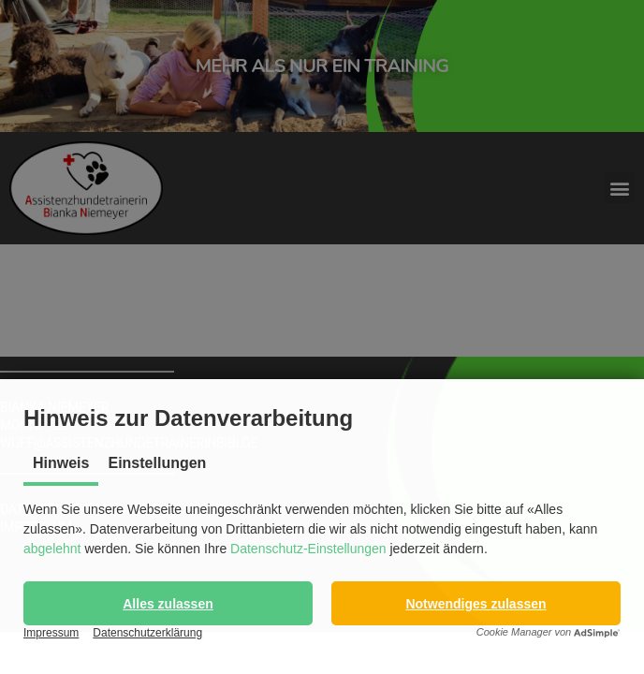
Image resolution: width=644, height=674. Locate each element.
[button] (168, 603)
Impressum (51, 632)
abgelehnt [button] (52, 548)
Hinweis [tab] (61, 463)
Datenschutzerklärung (147, 632)
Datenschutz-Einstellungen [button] (308, 548)
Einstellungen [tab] (157, 463)
